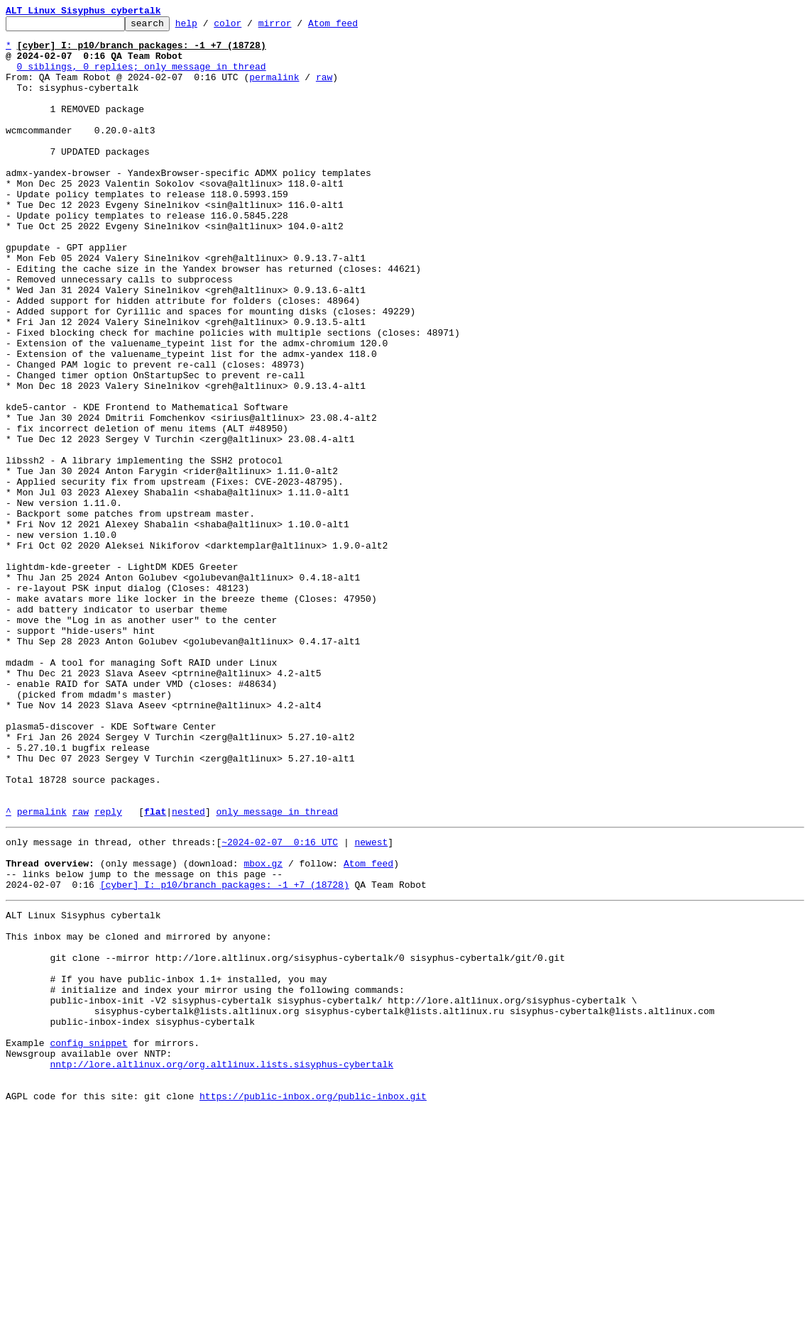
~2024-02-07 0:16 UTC (279, 1003)
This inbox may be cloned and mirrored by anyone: (138, 1112)
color (249, 27)
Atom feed (355, 27)
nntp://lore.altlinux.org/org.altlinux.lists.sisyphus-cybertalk (221, 1266)
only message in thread (277, 970)
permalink (274, 89)
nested (188, 970)
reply (108, 970)
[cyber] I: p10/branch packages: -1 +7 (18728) (224, 1054)
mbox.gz (263, 1029)
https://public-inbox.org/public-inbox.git (313, 1304)
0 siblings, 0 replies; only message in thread (141, 76)
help (208, 27)
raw (324, 89)
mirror (297, 27)
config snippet (88, 1240)
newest (371, 1003)
